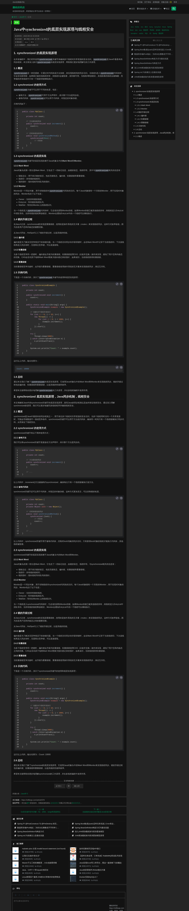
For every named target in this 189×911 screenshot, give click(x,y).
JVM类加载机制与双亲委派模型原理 (88, 835)
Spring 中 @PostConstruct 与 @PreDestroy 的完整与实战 (39, 824)
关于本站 (147, 2)
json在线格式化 (57, 897)
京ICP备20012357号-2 (77, 901)
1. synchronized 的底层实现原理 (146, 91)
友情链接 (156, 2)
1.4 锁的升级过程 (141, 112)
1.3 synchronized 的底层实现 (146, 102)
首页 (132, 9)
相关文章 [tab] (135, 40)
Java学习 (22, 17)
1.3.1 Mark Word (142, 105)
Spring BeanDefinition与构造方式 (29, 831)
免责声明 (91, 897)
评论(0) (37, 859)
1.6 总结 (138, 129)
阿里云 (60, 901)
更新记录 (73, 897)
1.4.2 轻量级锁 (141, 119)
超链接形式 (55, 803)
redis (140, 30)
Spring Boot (157, 27)
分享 (77, 786)
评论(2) (94, 852)
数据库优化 (165, 30)
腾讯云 (66, 901)
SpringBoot (134, 33)
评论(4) (38, 866)
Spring (151, 27)
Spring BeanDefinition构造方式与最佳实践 (90, 828)
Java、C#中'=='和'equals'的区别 (35, 870)
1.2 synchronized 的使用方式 (146, 98)
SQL (146, 33)
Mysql (164, 27)
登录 (175, 2)
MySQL (137, 27)
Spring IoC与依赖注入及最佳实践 (29, 835)
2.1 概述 (138, 136)
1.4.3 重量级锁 (141, 122)
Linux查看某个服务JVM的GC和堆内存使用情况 (41, 877)
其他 (136, 30)
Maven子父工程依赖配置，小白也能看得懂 (39, 863)
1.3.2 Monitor (141, 109)
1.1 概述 (138, 95)
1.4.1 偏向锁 (141, 116)
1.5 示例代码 (140, 126)
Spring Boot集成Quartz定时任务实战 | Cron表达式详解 (95, 824)
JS (150, 33)
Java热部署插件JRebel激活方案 (92, 870)
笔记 (166, 9)
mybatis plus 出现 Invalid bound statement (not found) (44, 849)
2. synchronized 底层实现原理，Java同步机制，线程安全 (153, 133)
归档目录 (82, 897)
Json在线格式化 (19, 2)
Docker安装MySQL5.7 (88, 877)
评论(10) (38, 852)
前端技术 (142, 9)
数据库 (146, 30)
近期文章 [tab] (157, 40)
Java (26, 42)
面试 (32, 42)
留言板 (140, 2)
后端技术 (155, 9)
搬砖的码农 (19, 7)
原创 (16, 22)
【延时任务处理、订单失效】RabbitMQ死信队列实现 (100, 856)
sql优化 (141, 33)
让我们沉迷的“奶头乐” (31, 856)
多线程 (158, 30)
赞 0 (38, 39)
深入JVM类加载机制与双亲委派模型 (88, 831)
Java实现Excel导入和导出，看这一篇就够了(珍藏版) (100, 863)
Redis (152, 30)
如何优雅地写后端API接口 (90, 849)
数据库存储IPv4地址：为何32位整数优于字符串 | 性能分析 (39, 828)
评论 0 (45, 39)
